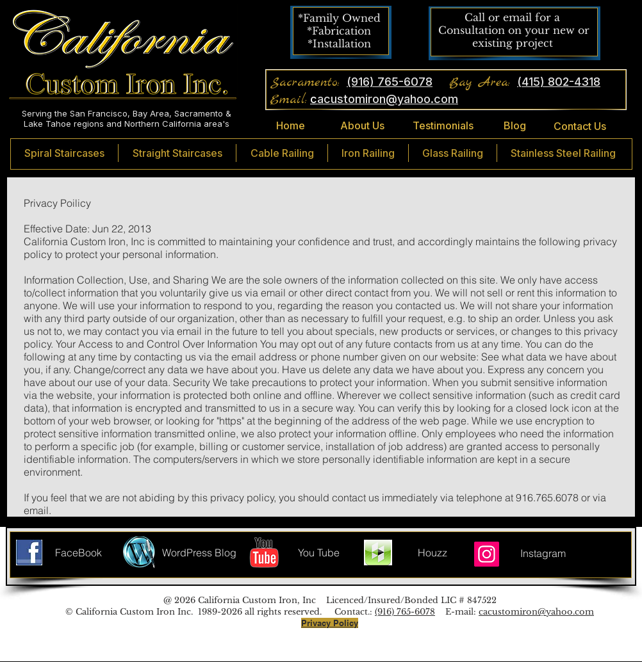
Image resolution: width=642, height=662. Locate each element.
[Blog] (514, 126)
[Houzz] (432, 552)
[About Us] (362, 126)
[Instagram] (486, 554)
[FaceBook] (78, 552)
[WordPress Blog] (199, 552)
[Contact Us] (579, 126)
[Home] (290, 126)
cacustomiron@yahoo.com (536, 611)
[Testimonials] (443, 126)
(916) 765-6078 (405, 611)
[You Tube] (318, 552)
